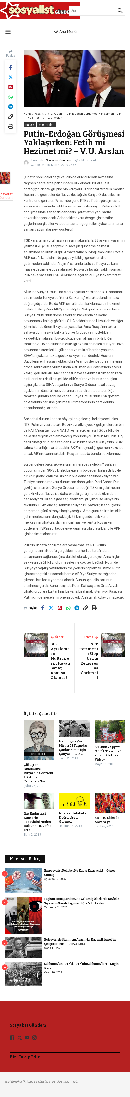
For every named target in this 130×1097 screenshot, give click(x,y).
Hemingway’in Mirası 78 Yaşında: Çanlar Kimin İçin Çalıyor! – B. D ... (73, 747)
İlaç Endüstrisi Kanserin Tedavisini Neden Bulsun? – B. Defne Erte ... (37, 822)
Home (28, 113)
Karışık (29, 125)
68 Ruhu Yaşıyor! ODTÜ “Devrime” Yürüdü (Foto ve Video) (108, 753)
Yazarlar (39, 113)
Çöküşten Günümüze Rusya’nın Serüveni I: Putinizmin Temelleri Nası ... (38, 773)
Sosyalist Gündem (58, 160)
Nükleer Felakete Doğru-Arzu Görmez (72, 817)
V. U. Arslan (54, 113)
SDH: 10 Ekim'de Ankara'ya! (107, 820)
